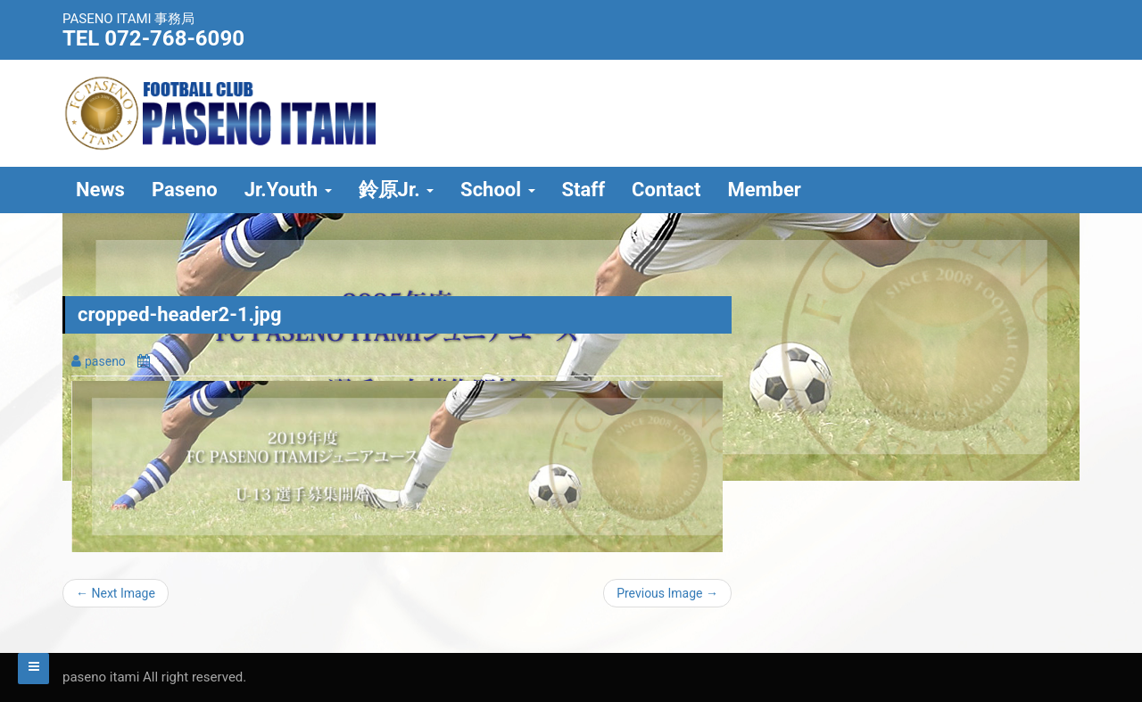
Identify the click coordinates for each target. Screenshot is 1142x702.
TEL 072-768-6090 (153, 38)
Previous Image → (667, 593)
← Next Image (115, 593)
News (100, 189)
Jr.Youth (288, 189)
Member (764, 189)
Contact (666, 189)
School (497, 189)
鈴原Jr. (396, 189)
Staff (584, 189)
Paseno (185, 189)
